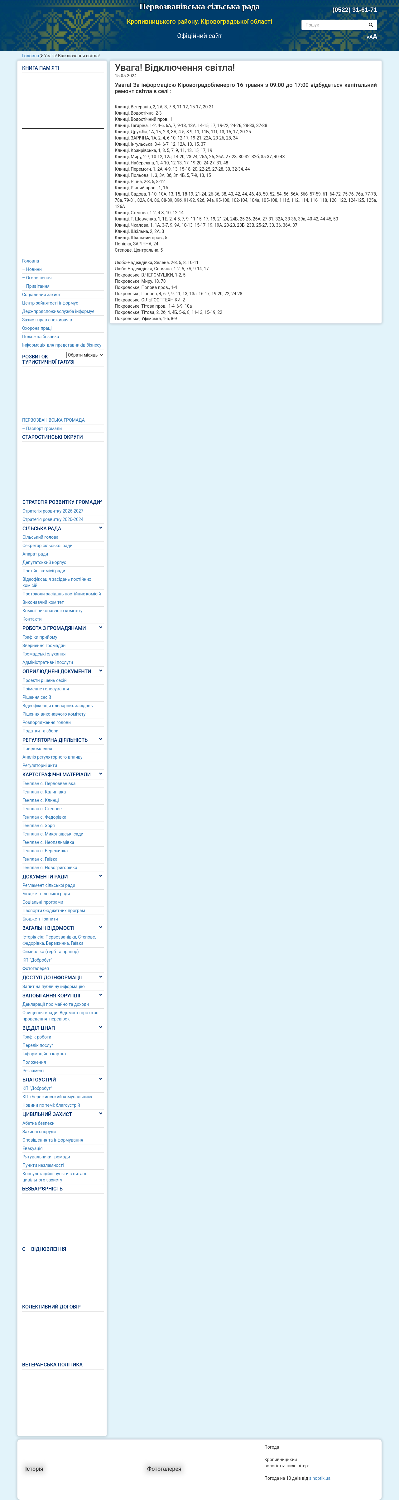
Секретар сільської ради (47, 545)
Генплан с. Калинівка (44, 791)
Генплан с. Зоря (38, 825)
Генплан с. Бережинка (45, 850)
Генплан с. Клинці (40, 800)
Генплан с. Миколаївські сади (52, 833)
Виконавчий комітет (43, 602)
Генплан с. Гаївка (39, 859)
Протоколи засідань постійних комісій (61, 593)
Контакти (32, 619)
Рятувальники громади (46, 1156)
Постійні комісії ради (43, 570)
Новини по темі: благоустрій (51, 1105)
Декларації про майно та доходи (55, 1004)
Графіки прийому (39, 637)
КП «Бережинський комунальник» (57, 1096)
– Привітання (36, 286)
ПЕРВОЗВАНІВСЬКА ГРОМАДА (53, 420)
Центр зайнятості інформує (50, 302)
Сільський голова (40, 537)
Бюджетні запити (40, 918)
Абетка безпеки (38, 1123)
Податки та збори (40, 730)
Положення (34, 1062)
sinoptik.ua (319, 1478)
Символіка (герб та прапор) (50, 951)
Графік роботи (36, 1036)
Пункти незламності (43, 1165)
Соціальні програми (42, 902)
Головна (30, 55)
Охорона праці (37, 328)
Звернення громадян (43, 645)
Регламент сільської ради (48, 885)
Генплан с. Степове (42, 808)
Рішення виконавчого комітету (53, 714)
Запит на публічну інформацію (53, 986)
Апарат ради (35, 553)
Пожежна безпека (40, 336)
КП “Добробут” (37, 960)
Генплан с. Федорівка (44, 817)
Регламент (33, 1070)
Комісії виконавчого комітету (52, 610)
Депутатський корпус (44, 562)
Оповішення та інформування (52, 1140)
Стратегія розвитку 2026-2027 (53, 511)
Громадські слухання (44, 653)
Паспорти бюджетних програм (53, 910)
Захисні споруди (39, 1131)
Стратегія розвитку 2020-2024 (53, 519)
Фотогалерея (35, 968)
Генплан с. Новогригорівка (49, 867)
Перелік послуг (37, 1045)
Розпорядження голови (46, 722)
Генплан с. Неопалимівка (48, 842)
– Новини (32, 269)
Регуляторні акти (39, 765)
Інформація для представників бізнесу (61, 345)
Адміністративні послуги (47, 662)
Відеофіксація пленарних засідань (57, 705)
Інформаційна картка (44, 1053)
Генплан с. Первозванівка (48, 783)
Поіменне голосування (45, 688)
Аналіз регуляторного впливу (52, 757)
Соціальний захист (41, 294)
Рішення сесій (36, 697)
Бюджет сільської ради (46, 893)
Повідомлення (37, 748)
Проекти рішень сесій (44, 680)
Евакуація (32, 1148)
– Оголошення (37, 277)
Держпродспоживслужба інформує (58, 311)
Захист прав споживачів (47, 319)
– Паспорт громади (42, 428)
